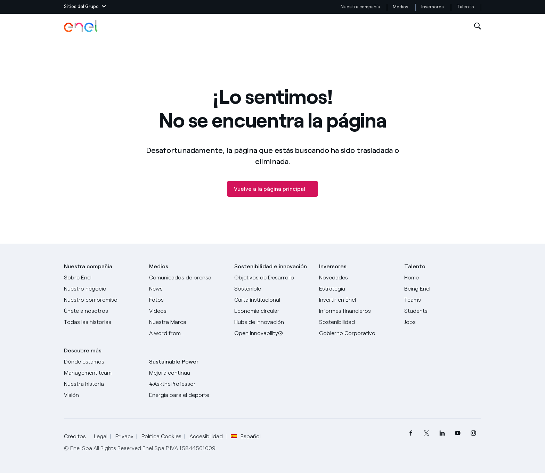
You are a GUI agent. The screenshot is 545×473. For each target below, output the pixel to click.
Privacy (124, 436)
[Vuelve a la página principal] (272, 189)
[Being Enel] (442, 288)
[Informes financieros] (357, 311)
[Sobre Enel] (102, 277)
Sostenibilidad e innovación (270, 266)
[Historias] (102, 322)
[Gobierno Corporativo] (357, 333)
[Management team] (102, 372)
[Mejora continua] (187, 372)
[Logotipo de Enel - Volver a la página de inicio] (81, 26)
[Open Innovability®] (272, 333)
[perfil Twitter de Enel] (426, 433)
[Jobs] (442, 322)
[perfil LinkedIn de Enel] (442, 433)
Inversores (432, 6)
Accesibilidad (206, 436)
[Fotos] (187, 299)
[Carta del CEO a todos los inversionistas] (187, 288)
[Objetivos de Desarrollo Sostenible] (272, 283)
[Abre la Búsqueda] (477, 26)
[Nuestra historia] (102, 384)
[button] (85, 7)
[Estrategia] (357, 288)
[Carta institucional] (272, 299)
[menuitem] (410, 433)
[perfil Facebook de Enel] (410, 433)
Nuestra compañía (360, 6)
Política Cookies (161, 436)
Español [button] (246, 436)
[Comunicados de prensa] (187, 277)
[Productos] (102, 288)
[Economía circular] (272, 311)
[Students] (442, 311)
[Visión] (102, 395)
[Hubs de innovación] (272, 322)
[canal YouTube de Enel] (457, 433)
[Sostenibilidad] (357, 322)
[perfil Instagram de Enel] (473, 433)
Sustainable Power (173, 361)
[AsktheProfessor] (187, 384)
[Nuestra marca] (187, 322)
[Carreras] (442, 277)
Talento (466, 6)
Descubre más (82, 350)
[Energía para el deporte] (187, 395)
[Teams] (442, 299)
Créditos (75, 436)
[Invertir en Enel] (357, 299)
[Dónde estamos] (102, 361)
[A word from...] (187, 333)
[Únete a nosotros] (102, 311)
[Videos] (187, 311)
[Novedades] (357, 277)
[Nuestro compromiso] (102, 299)
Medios (400, 6)
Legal (100, 436)
